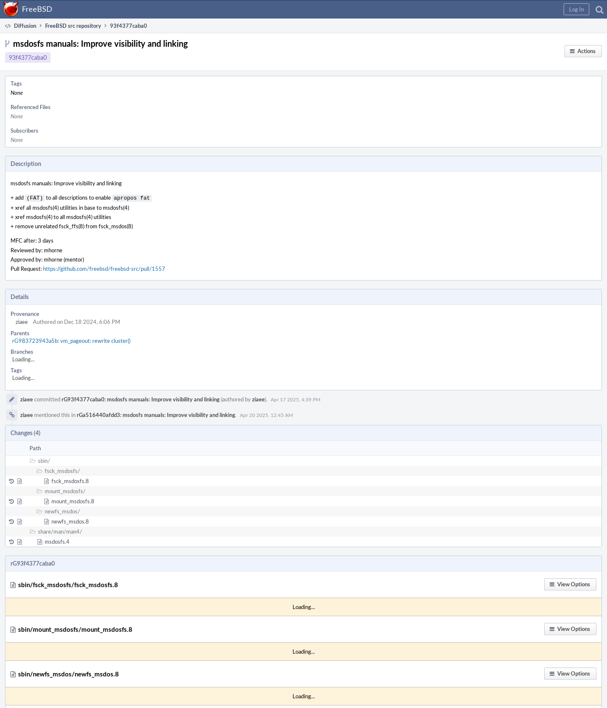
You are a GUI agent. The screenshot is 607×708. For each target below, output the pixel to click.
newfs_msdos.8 (70, 520)
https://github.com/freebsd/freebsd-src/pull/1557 (104, 268)
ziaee (22, 321)
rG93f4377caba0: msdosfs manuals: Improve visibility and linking (141, 398)
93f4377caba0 (28, 57)
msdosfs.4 (57, 541)
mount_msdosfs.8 (72, 500)
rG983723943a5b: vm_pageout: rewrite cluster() (71, 340)
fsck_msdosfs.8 (70, 480)
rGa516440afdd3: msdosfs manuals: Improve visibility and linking (156, 414)
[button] (576, 9)
